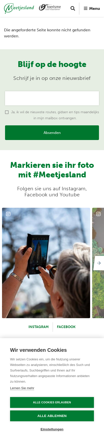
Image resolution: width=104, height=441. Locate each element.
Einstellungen (52, 429)
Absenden (52, 132)
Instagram (38, 327)
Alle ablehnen (51, 416)
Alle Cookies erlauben (52, 402)
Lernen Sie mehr (22, 388)
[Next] (98, 263)
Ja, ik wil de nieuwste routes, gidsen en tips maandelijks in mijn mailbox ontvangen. (55, 115)
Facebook (66, 327)
